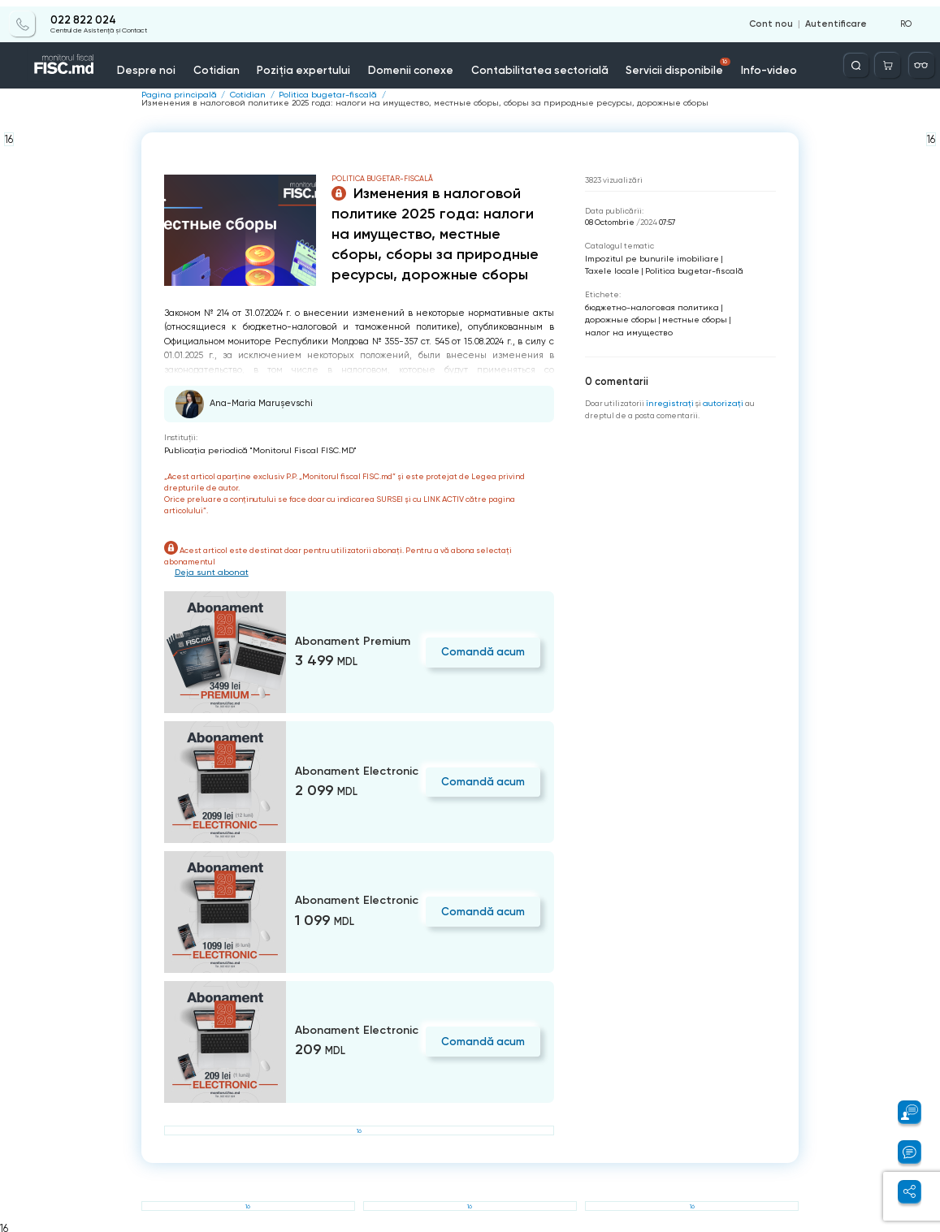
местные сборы (685, 315)
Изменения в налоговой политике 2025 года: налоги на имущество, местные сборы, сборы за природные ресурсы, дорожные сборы (393, 103)
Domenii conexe (401, 63)
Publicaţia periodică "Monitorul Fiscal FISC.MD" (252, 448)
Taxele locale (739, 257)
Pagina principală (175, 95)
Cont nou (778, 18)
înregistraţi (668, 397)
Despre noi (149, 63)
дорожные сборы (617, 315)
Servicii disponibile (654, 60)
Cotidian (215, 63)
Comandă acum (485, 649)
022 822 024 (82, 13)
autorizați (718, 397)
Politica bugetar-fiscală (312, 95)
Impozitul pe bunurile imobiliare (646, 257)
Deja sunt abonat (208, 570)
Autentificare (838, 18)
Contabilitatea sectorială (522, 63)
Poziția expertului (299, 63)
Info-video (741, 63)
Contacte (810, 63)
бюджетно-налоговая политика (646, 304)
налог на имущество (625, 327)
